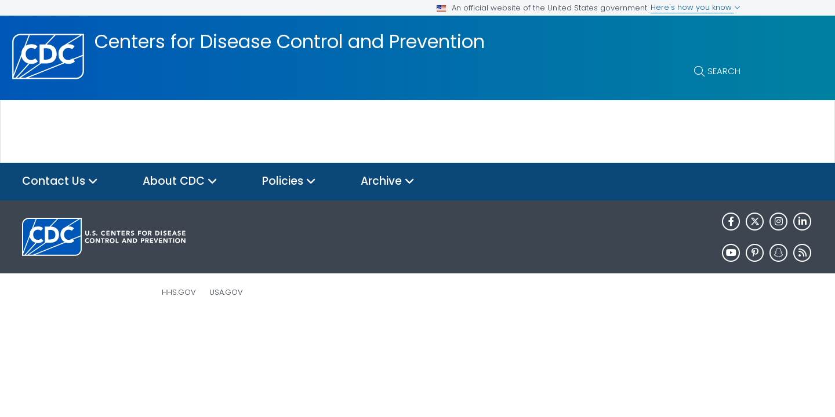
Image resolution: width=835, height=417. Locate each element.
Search (723, 71)
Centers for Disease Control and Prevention (290, 41)
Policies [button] (289, 181)
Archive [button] (388, 181)
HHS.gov (179, 292)
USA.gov (226, 292)
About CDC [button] (180, 181)
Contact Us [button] (60, 181)
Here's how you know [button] (695, 7)
